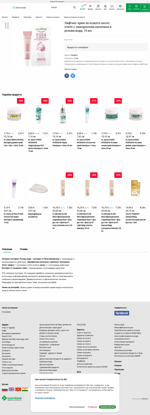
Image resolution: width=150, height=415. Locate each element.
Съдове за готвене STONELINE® (127, 333)
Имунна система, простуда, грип (15, 339)
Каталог (118, 361)
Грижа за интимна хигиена (88, 350)
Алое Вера (6, 342)
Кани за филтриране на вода (126, 336)
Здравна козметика (85, 335)
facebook (122, 313)
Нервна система (8, 359)
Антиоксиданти (8, 345)
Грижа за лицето (84, 341)
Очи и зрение (7, 368)
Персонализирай (76, 407)
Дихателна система (10, 370)
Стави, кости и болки (48, 336)
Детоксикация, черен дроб (50, 328)
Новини (118, 365)
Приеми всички (107, 407)
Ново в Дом (119, 325)
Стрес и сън (7, 362)
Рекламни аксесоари (123, 350)
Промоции (119, 369)
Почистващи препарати (124, 342)
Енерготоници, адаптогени (13, 348)
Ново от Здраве (8, 328)
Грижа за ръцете (84, 352)
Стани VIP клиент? (57, 2)
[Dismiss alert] (147, 2)
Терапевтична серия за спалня (127, 330)
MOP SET (118, 347)
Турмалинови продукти (49, 367)
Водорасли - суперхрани (49, 345)
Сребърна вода (45, 362)
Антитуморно (45, 350)
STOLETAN (81, 325)
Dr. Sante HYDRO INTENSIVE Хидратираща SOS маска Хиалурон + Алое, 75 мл (38, 145)
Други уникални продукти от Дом (128, 353)
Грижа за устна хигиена (87, 347)
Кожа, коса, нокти (46, 339)
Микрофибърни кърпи (123, 328)
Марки (117, 373)
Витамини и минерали (11, 333)
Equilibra (74, 55)
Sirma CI (145, 399)
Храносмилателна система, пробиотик (55, 325)
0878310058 (21, 8)
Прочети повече (71, 69)
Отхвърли (92, 407)
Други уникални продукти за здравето (55, 359)
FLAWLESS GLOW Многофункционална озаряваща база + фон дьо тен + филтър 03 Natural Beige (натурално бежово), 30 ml (111, 222)
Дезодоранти (82, 358)
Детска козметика (84, 364)
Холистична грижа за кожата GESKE (92, 367)
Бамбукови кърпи (121, 345)
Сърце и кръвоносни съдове (13, 373)
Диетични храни (46, 373)
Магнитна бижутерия (48, 370)
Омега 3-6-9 (7, 336)
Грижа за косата (84, 338)
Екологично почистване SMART (127, 356)
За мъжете (6, 356)
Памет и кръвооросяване (12, 365)
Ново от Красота (84, 333)
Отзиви (23, 249)
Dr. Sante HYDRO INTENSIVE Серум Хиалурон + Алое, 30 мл (62, 143)
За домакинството (122, 339)
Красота (80, 330)
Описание (7, 249)
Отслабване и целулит (48, 342)
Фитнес (42, 356)
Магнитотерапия (46, 365)
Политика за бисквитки (45, 398)
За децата (6, 350)
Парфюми (81, 361)
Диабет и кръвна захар (49, 333)
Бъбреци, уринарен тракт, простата (54, 330)
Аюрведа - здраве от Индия (50, 353)
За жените (6, 353)
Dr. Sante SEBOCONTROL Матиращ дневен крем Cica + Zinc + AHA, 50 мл (14, 143)
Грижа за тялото (84, 344)
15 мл (76, 58)
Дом (79, 372)
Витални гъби (45, 347)
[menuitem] (144, 8)
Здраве (5, 325)
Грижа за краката (84, 355)
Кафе (4, 331)
